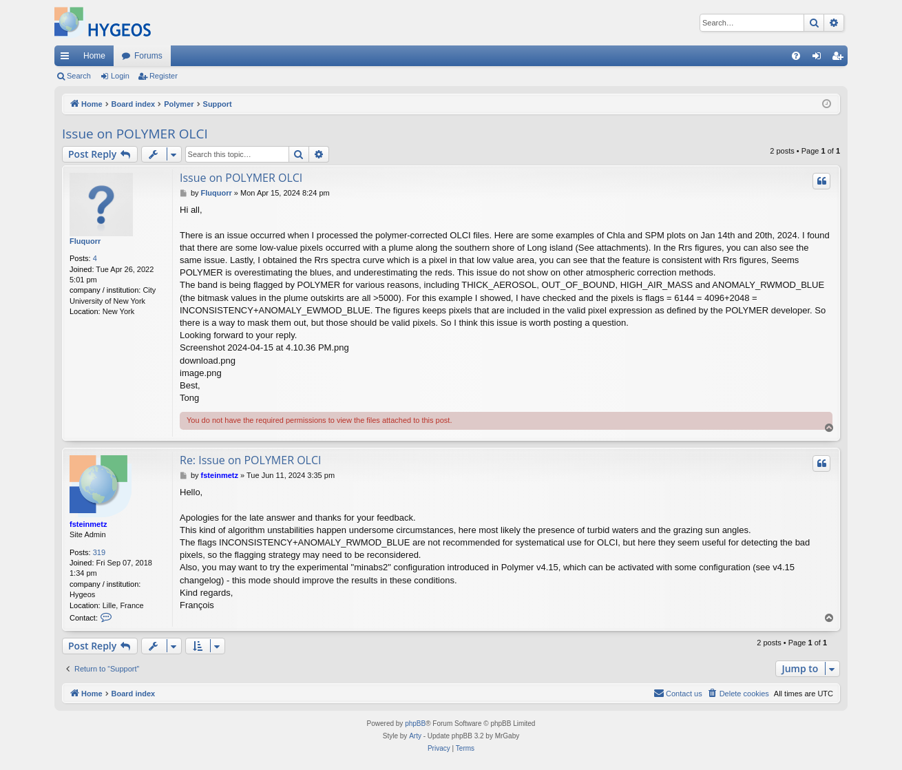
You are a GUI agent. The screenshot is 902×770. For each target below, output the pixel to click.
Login (120, 76)
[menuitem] (796, 55)
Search (79, 76)
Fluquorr (85, 241)
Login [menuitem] (819, 58)
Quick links (67, 58)
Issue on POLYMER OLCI (135, 134)
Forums (148, 56)
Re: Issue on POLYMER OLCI (251, 460)
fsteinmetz (88, 524)
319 (99, 552)
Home (94, 56)
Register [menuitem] (840, 58)
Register (163, 76)
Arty (415, 736)
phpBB (415, 723)
